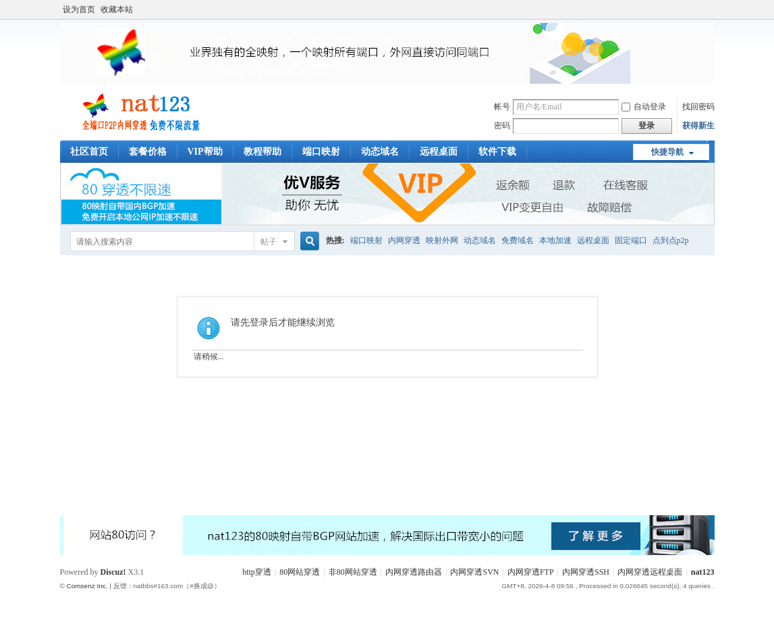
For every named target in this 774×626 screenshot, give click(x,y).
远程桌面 (439, 152)
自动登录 (643, 106)
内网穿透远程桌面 (649, 572)
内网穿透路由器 (413, 572)
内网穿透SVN (474, 572)
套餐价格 (148, 152)
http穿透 (256, 572)
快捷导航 (667, 152)
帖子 (268, 241)
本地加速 (555, 240)
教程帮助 (262, 152)
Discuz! (113, 572)
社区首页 (89, 152)
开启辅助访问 (711, 9)
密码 (502, 125)
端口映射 (321, 152)
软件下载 (497, 152)
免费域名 (517, 240)
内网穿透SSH (585, 572)
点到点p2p (671, 240)
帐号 (502, 106)
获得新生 (698, 125)
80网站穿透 (299, 572)
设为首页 (79, 9)
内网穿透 (404, 240)
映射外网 (442, 240)
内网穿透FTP (530, 572)
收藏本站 (117, 9)
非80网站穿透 (353, 572)
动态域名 (380, 152)
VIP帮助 (205, 152)
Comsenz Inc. (87, 586)
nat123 (703, 572)
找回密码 (698, 106)
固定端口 (631, 240)
